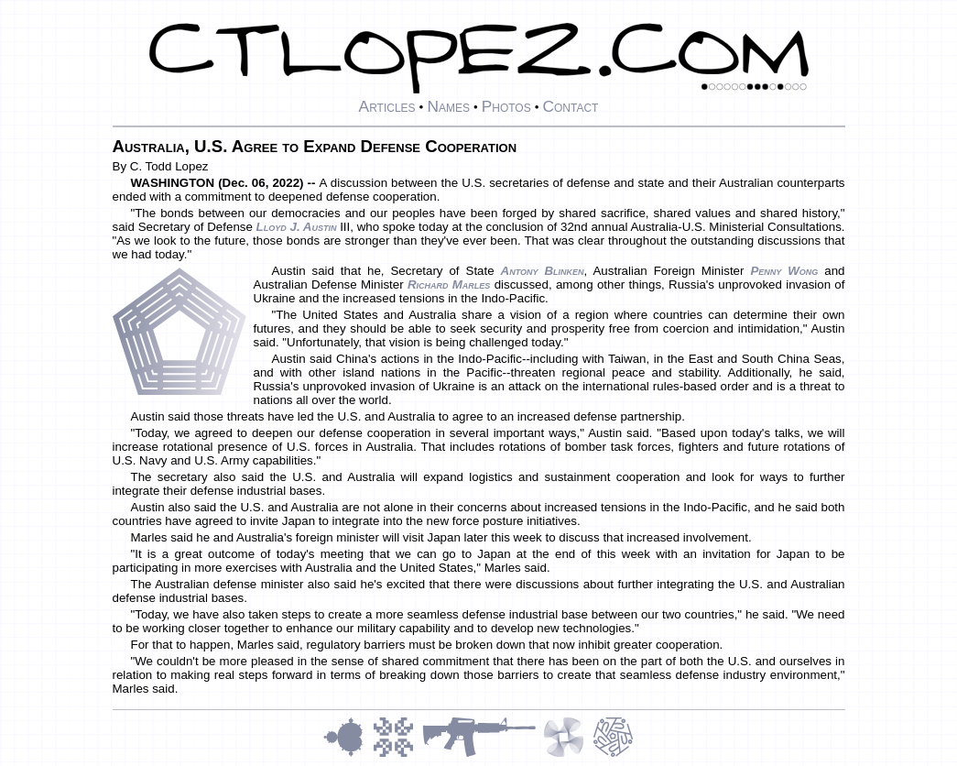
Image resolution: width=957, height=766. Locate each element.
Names (448, 106)
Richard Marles (449, 284)
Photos (506, 106)
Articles (387, 106)
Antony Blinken (542, 271)
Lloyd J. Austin (296, 227)
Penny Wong (784, 271)
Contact (570, 106)
